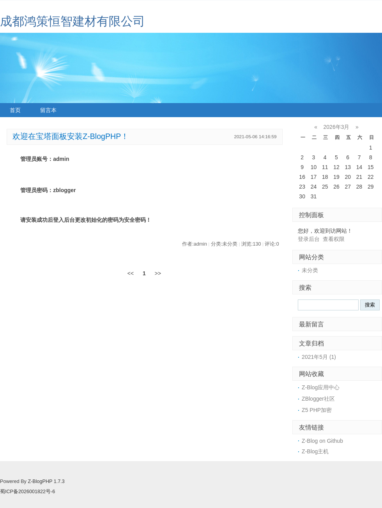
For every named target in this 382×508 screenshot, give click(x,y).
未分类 (310, 270)
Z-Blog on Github (322, 441)
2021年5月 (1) (319, 357)
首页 (15, 110)
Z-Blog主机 (315, 451)
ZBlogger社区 (318, 399)
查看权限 (334, 239)
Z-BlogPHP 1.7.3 (46, 481)
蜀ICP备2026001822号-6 (27, 491)
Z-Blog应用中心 (321, 387)
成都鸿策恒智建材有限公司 (72, 21)
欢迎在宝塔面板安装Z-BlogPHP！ (70, 136)
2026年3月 (336, 127)
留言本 (48, 110)
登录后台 (309, 239)
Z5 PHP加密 (317, 410)
